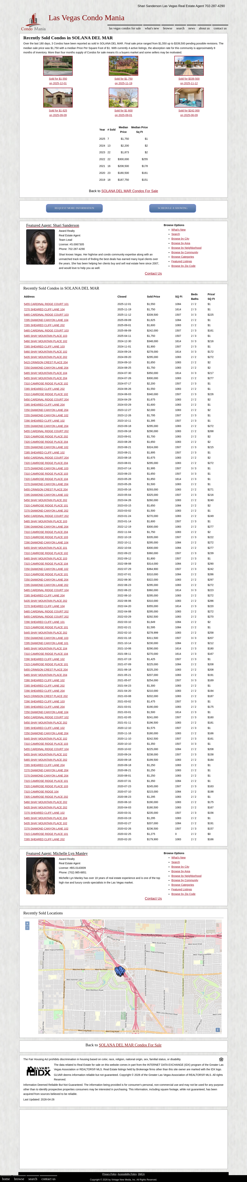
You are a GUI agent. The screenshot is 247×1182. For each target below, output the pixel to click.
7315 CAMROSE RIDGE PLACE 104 (46, 563)
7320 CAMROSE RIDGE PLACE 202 (46, 436)
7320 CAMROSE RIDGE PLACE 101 (46, 505)
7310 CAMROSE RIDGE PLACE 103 (46, 473)
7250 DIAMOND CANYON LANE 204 (46, 367)
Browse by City (180, 238)
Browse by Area (180, 243)
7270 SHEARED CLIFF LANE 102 (44, 812)
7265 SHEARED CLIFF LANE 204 (44, 706)
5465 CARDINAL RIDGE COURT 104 (46, 590)
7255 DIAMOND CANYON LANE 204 (46, 426)
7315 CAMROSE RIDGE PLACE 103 (46, 537)
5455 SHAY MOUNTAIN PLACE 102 (45, 754)
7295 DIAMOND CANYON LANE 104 (46, 320)
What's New (152, 28)
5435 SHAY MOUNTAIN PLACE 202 (45, 357)
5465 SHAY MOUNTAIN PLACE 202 (45, 759)
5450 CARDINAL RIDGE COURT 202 (46, 516)
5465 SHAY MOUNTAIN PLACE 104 (45, 373)
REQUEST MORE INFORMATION (74, 208)
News (191, 28)
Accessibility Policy (127, 1174)
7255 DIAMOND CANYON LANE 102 (46, 415)
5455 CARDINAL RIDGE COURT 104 (46, 749)
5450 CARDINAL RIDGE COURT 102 (46, 717)
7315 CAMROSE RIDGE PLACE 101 (46, 627)
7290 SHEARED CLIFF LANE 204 (44, 690)
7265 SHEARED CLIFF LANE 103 (44, 346)
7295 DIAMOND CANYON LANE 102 (46, 494)
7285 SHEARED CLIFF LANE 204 (44, 404)
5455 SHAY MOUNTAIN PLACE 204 (45, 378)
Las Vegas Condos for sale (125, 28)
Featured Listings (181, 261)
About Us (204, 28)
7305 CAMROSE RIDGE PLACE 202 (46, 796)
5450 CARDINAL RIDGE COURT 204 (46, 399)
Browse (167, 28)
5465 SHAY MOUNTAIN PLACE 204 (45, 674)
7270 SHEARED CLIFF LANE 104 (44, 309)
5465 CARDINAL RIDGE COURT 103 (46, 314)
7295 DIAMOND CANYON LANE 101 (46, 643)
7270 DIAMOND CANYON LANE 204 (46, 484)
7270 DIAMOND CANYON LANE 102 (46, 828)
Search (180, 28)
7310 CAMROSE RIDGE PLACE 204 (46, 532)
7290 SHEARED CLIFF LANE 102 (44, 420)
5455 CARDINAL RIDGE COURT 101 (46, 304)
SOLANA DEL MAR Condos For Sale (129, 191)
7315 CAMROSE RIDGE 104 (41, 791)
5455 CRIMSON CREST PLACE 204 (46, 489)
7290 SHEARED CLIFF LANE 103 (44, 701)
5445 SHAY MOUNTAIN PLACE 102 (45, 738)
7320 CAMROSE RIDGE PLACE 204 (46, 441)
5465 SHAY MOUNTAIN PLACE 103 (45, 335)
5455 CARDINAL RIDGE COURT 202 (46, 431)
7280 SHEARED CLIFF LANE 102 (44, 680)
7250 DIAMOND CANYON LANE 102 (46, 569)
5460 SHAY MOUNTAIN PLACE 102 (45, 341)
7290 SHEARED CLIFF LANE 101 (44, 621)
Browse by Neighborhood (186, 247)
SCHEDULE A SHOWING (173, 208)
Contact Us (220, 28)
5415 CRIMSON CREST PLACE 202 (46, 696)
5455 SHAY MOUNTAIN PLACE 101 (45, 547)
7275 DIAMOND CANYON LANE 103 (46, 468)
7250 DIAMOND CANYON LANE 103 (46, 638)
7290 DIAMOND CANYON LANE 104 (46, 542)
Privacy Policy (109, 1174)
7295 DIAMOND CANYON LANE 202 (46, 585)
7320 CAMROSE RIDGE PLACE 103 (46, 786)
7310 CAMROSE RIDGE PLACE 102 (46, 383)
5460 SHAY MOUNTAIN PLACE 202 (45, 802)
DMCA (141, 1174)
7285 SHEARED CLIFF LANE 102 (44, 452)
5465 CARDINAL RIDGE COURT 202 (46, 611)
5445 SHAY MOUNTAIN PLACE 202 (45, 632)
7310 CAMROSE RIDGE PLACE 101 (46, 574)
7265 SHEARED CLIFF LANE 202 (44, 325)
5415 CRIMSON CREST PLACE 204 (46, 362)
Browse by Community (184, 252)
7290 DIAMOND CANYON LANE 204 (46, 526)
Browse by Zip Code (183, 265)
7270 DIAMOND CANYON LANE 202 (46, 510)
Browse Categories (182, 256)
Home (6, 1179)
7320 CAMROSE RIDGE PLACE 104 (46, 479)
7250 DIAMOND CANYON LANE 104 (46, 712)
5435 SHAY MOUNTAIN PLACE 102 (45, 823)
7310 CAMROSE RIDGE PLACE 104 (46, 653)
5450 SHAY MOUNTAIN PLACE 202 (45, 500)
